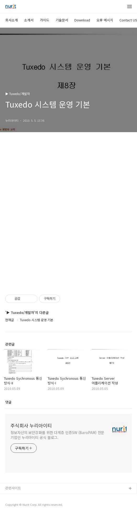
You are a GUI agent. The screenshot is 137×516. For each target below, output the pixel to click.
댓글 (8, 402)
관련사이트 (13, 487)
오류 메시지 (104, 19)
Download (82, 19)
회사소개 (11, 19)
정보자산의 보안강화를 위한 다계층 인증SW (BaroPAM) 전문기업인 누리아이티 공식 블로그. (57, 435)
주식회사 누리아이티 (31, 425)
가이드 (44, 19)
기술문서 (62, 19)
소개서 (29, 19)
